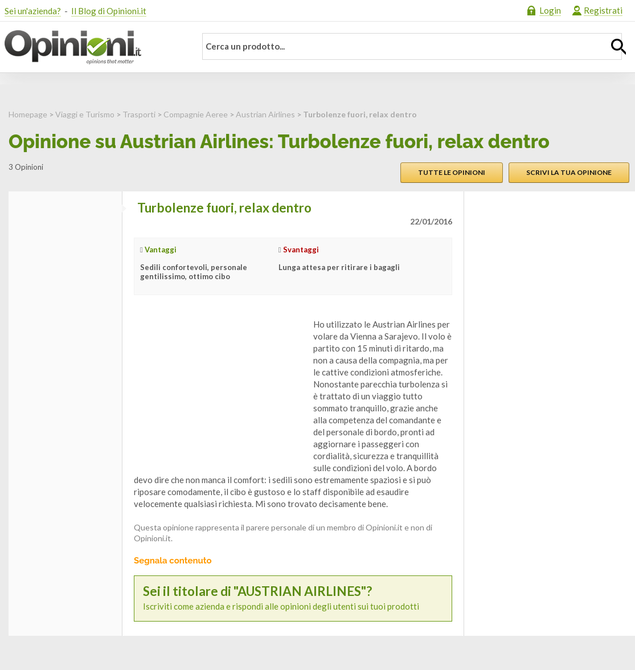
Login (550, 10)
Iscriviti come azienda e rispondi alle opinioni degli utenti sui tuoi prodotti (293, 598)
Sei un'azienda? (33, 11)
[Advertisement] (219, 389)
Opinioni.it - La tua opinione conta (93, 47)
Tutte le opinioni (451, 172)
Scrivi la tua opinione (569, 172)
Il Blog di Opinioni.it (108, 11)
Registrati (603, 10)
